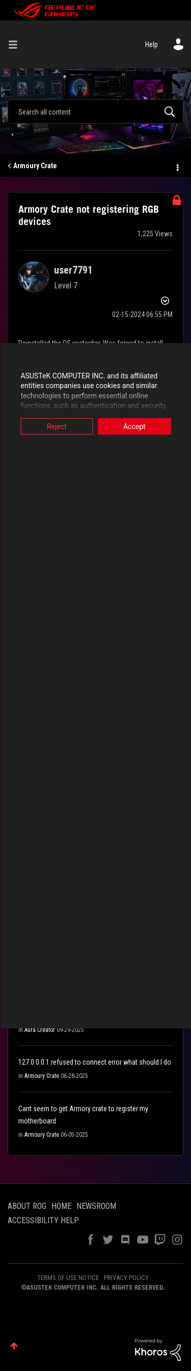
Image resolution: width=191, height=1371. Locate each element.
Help (151, 44)
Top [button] (14, 1346)
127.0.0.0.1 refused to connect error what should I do (94, 1062)
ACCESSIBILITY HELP (43, 1220)
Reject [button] (57, 426)
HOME (61, 1206)
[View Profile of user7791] (73, 270)
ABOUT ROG (27, 1206)
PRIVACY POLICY (126, 1278)
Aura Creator (39, 1029)
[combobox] (95, 111)
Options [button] (176, 166)
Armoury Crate (35, 166)
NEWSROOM (96, 1206)
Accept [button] (134, 426)
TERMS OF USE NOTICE (68, 1278)
